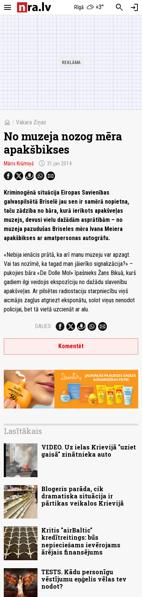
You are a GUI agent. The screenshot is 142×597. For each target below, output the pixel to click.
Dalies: (43, 326)
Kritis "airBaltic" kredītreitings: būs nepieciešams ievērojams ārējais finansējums (80, 541)
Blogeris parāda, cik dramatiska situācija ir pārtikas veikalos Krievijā (82, 496)
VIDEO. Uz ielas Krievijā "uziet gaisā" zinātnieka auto (88, 450)
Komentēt (71, 346)
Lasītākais (23, 431)
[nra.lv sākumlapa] (34, 7)
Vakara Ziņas (31, 122)
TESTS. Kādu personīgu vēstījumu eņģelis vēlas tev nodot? (83, 579)
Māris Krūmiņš (19, 163)
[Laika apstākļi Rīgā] (89, 7)
